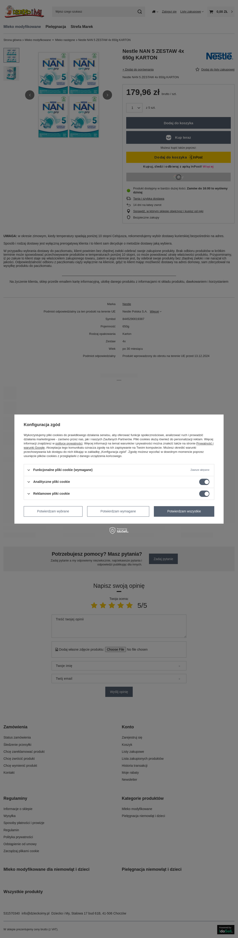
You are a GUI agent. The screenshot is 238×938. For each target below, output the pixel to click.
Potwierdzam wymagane (118, 511)
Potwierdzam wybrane (53, 511)
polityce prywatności (69, 443)
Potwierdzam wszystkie (184, 511)
